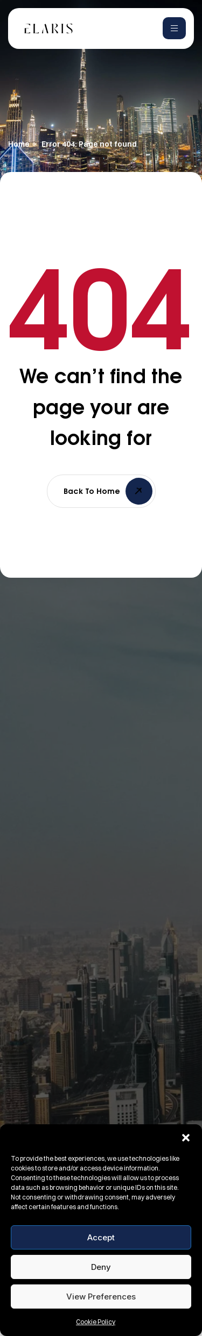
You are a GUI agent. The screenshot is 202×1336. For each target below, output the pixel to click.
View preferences (101, 1296)
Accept (101, 1237)
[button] (185, 1137)
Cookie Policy (95, 1322)
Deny (101, 1267)
